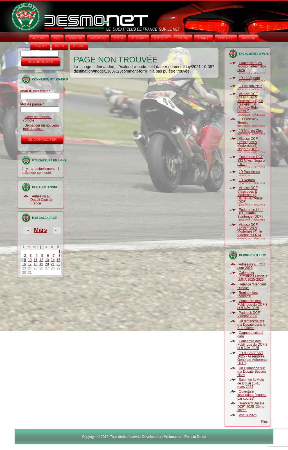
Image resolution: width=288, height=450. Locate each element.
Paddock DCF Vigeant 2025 (248, 314)
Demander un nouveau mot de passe (41, 127)
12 (41, 260)
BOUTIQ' (183, 38)
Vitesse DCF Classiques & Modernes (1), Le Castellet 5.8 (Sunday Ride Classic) (250, 102)
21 (53, 264)
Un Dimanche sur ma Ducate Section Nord (251, 371)
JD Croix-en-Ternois (247, 121)
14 (53, 260)
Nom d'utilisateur (35, 91)
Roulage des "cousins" (247, 294)
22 (58, 264)
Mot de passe (32, 104)
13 (47, 260)
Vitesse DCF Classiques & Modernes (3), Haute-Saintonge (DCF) (250, 195)
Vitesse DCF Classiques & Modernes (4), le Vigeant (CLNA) (249, 230)
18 (35, 264)
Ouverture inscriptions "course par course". (252, 395)
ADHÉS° (203, 38)
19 (41, 264)
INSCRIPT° (226, 38)
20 (47, 264)
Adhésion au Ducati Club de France (41, 199)
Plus (264, 422)
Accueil (39, 38)
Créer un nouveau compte (37, 118)
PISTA (118, 38)
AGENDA (75, 38)
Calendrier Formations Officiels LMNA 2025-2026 (252, 276)
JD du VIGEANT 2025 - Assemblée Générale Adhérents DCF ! (252, 358)
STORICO (161, 38)
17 (30, 264)
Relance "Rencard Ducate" (251, 286)
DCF (57, 38)
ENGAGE (248, 38)
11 (35, 260)
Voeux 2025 (247, 415)
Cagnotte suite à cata (250, 334)
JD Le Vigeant (249, 78)
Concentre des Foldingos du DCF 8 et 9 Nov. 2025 (252, 304)
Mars (40, 230)
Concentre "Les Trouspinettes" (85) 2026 (251, 66)
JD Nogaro (247, 180)
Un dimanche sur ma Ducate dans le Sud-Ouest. (251, 324)
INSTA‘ (60, 46)
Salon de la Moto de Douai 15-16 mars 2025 (250, 383)
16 (24, 264)
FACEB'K (40, 46)
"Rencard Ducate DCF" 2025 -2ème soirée (250, 406)
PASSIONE (98, 38)
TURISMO (138, 38)
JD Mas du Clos (251, 131)
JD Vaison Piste (250, 86)
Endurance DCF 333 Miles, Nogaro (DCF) (251, 160)
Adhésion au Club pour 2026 (251, 266)
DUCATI (78, 46)
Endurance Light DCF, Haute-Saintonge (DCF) (250, 213)
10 (30, 260)
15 (58, 260)
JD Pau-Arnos (249, 172)
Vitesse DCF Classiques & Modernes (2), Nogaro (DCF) (247, 144)
